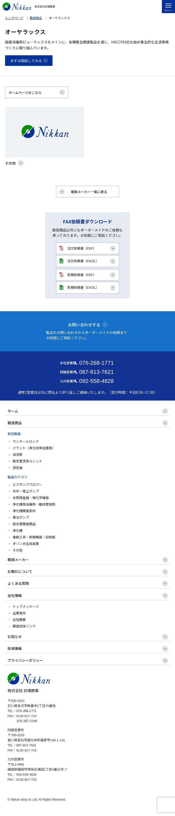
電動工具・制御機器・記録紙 (34, 537)
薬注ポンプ (21, 517)
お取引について (20, 571)
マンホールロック (26, 441)
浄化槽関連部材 (24, 510)
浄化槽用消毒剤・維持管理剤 (34, 504)
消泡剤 (17, 454)
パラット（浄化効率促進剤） (34, 447)
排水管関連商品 (24, 523)
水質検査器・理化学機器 (31, 497)
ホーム (13, 410)
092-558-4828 (96, 381)
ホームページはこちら (25, 92)
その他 (17, 550)
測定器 (17, 467)
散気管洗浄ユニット (27, 461)
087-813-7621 (96, 372)
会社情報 (15, 595)
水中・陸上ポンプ (26, 491)
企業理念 (19, 613)
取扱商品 (36, 18)
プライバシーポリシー (25, 660)
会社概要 (19, 619)
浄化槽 (17, 530)
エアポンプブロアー (27, 484)
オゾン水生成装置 (26, 543)
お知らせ (15, 636)
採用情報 (15, 648)
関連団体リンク (24, 626)
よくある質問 (18, 583)
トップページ (14, 18)
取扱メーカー (18, 559)
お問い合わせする (84, 325)
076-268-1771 (96, 363)
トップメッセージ (26, 606)
